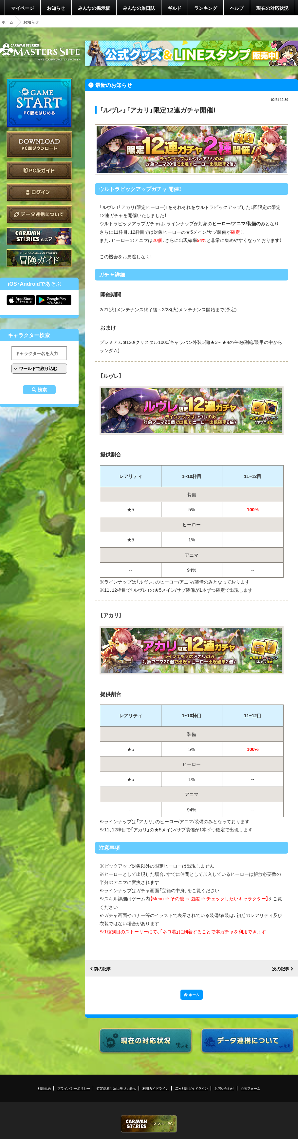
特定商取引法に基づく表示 (116, 1088)
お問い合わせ (224, 1088)
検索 (42, 389)
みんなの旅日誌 (139, 8)
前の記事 (102, 969)
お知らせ (56, 8)
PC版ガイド (39, 170)
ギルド (174, 8)
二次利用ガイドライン (191, 1088)
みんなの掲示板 (94, 8)
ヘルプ (237, 8)
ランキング (205, 8)
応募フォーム (250, 1088)
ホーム (7, 22)
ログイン (39, 192)
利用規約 (44, 1088)
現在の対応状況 (272, 8)
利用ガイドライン (155, 1088)
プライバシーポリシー (73, 1088)
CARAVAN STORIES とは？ (39, 236)
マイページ (22, 8)
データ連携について (39, 214)
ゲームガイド (39, 258)
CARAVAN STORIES (149, 1123)
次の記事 (280, 969)
